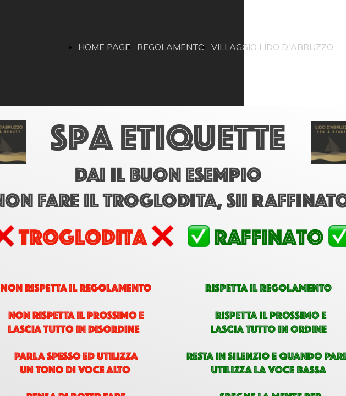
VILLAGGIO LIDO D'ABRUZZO (272, 46)
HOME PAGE (104, 46)
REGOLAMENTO (171, 46)
